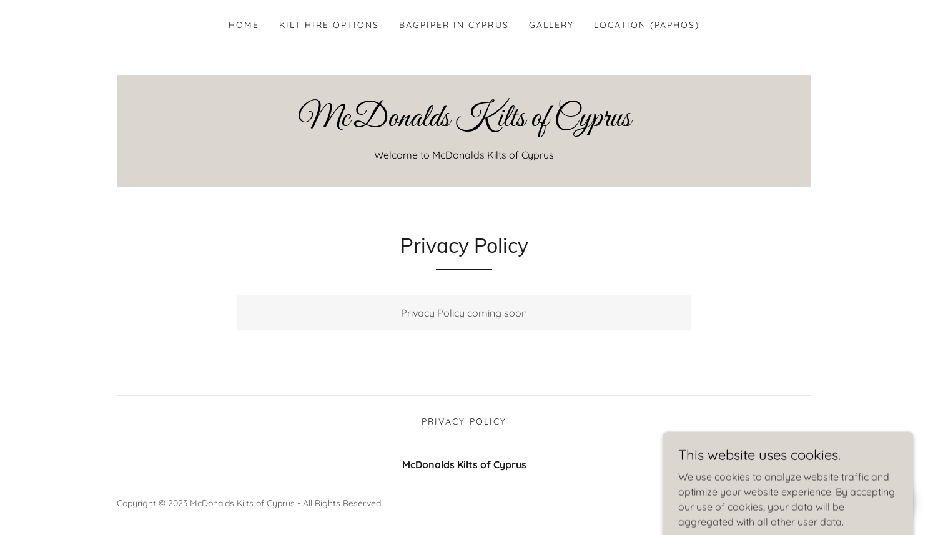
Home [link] (244, 25)
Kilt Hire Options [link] (329, 25)
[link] (464, 122)
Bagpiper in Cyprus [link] (453, 25)
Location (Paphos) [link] (646, 25)
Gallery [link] (551, 25)
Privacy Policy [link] (464, 421)
